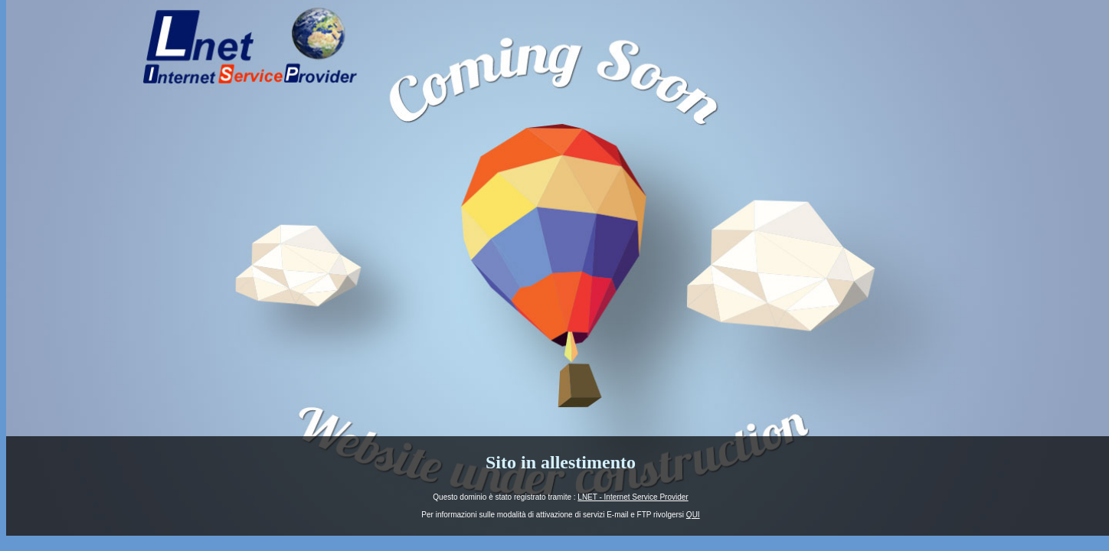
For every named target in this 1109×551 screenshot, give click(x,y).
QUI (693, 514)
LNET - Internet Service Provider (632, 497)
